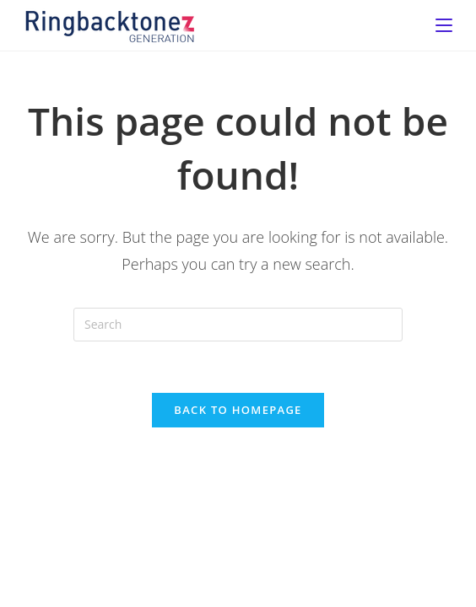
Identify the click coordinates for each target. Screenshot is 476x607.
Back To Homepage (237, 409)
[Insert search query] (238, 324)
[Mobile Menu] (443, 25)
